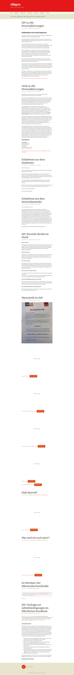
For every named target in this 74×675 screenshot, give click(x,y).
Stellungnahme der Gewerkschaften (34, 28)
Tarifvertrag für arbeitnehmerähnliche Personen (40, 593)
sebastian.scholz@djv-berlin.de (39, 619)
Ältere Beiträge (27, 666)
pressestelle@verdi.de (28, 148)
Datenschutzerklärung (31, 672)
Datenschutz (42, 12)
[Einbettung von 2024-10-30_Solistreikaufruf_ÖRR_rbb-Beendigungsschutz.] (37, 428)
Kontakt (47, 12)
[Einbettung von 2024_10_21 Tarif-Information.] (37, 512)
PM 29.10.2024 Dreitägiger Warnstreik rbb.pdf (28, 484)
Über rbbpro (16, 12)
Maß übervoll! (29, 492)
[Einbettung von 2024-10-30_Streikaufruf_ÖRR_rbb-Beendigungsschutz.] (37, 393)
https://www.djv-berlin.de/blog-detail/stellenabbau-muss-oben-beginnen (35, 78)
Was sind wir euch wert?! (36, 537)
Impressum (36, 12)
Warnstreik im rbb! (32, 297)
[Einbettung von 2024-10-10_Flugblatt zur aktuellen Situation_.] (37, 557)
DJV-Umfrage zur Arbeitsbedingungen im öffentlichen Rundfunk (35, 608)
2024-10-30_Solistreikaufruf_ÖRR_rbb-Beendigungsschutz (29, 446)
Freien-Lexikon (29, 12)
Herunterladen (33, 376)
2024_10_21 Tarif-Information (26, 529)
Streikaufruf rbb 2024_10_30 (25, 376)
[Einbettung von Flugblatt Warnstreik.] (37, 463)
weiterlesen (24, 598)
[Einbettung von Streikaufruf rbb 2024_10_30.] (37, 358)
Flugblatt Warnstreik (24, 481)
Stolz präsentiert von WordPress (41, 672)
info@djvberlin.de (25, 275)
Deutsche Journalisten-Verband (28, 616)
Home (11, 12)
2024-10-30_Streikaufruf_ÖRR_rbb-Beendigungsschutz (29, 411)
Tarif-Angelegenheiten (44, 494)
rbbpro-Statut (23, 12)
